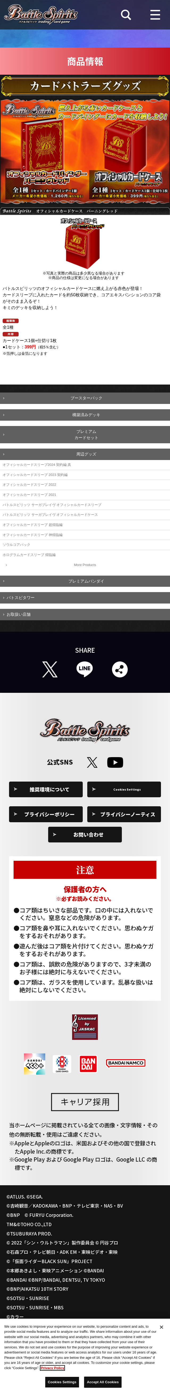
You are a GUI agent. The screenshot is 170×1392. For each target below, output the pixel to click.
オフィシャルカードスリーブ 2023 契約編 (35, 475)
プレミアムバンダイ (86, 581)
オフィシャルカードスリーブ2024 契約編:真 (37, 465)
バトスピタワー (21, 597)
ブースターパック (86, 398)
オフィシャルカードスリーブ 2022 (29, 485)
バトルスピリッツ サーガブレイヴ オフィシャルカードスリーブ (52, 505)
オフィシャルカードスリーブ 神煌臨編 (33, 535)
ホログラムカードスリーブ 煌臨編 (29, 555)
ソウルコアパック (16, 545)
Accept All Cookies (103, 1385)
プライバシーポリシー (49, 814)
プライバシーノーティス (127, 814)
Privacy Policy (52, 1371)
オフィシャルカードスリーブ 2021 (29, 495)
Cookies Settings (127, 789)
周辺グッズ (86, 454)
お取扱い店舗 (19, 614)
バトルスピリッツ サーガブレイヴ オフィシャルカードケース (50, 515)
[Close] (161, 1330)
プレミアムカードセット (86, 434)
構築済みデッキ (86, 414)
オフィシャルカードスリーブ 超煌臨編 (33, 525)
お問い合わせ (88, 834)
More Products (85, 565)
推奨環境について (50, 789)
